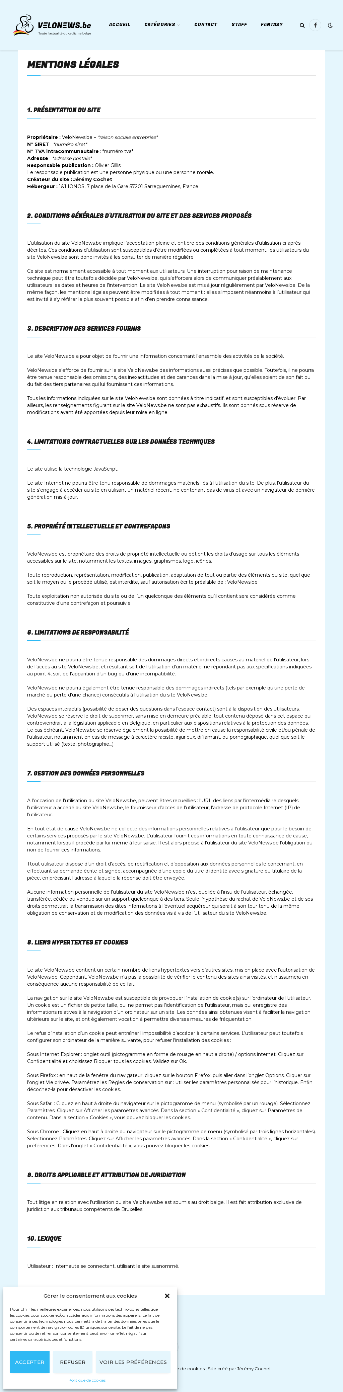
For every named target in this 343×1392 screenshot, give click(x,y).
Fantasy (272, 24)
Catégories (160, 24)
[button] (167, 1296)
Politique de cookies (87, 1380)
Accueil (119, 24)
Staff (239, 24)
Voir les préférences (133, 1362)
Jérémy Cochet (92, 179)
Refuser (72, 1362)
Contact (206, 24)
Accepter (30, 1362)
